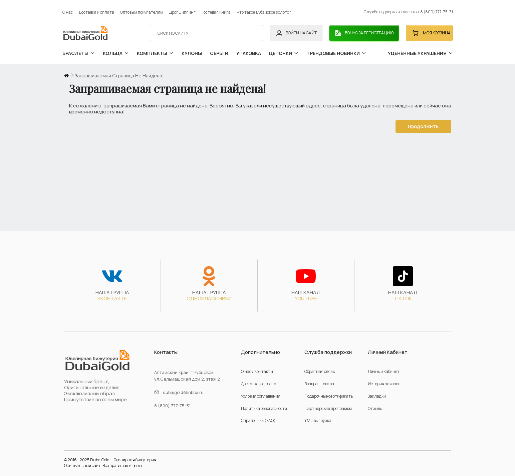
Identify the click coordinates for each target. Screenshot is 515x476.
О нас (67, 10)
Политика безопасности (264, 404)
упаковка (248, 51)
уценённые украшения (420, 51)
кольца (116, 51)
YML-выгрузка (317, 416)
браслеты (78, 51)
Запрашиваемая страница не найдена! (119, 71)
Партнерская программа (328, 404)
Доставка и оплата (96, 10)
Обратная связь (319, 367)
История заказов (384, 379)
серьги (219, 51)
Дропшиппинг (182, 10)
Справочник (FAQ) (258, 416)
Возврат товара (319, 379)
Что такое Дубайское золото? (264, 10)
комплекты (155, 51)
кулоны (192, 51)
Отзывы (375, 404)
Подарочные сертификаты (328, 392)
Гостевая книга (216, 10)
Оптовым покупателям (141, 10)
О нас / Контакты (257, 367)
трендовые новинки (336, 51)
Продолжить (422, 122)
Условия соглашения (260, 392)
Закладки (377, 392)
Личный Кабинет (384, 367)
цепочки (283, 51)
